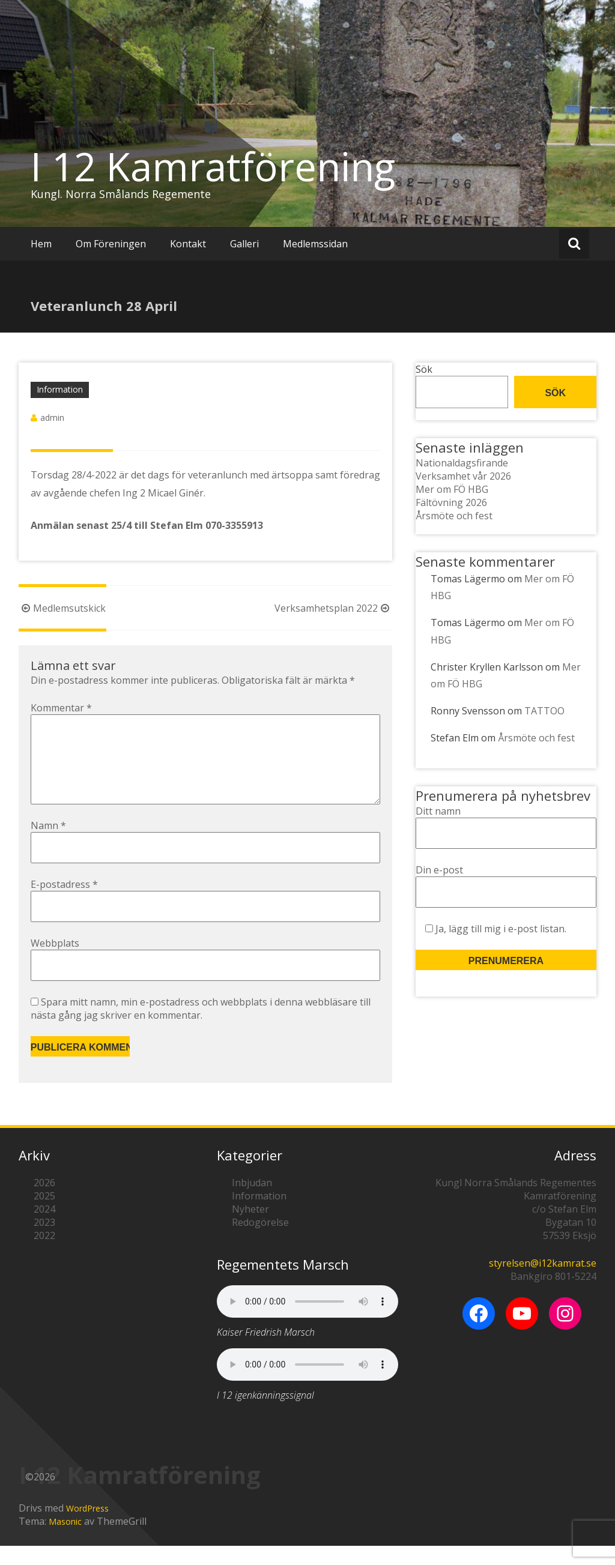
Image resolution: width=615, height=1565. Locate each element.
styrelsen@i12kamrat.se (542, 1282)
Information (60, 389)
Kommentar (61, 707)
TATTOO (544, 710)
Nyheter (250, 1228)
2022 (44, 1254)
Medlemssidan (315, 243)
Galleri (244, 243)
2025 (44, 1215)
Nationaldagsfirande (462, 462)
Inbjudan (252, 1201)
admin (52, 417)
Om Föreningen (111, 243)
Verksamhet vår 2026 (463, 476)
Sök (424, 369)
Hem (41, 243)
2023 (44, 1241)
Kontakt (188, 243)
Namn (48, 844)
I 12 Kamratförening (213, 166)
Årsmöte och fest (454, 515)
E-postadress (64, 903)
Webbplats (55, 962)
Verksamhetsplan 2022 (333, 608)
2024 (44, 1228)
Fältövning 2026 (451, 502)
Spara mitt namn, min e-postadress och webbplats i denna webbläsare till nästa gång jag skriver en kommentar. (201, 1028)
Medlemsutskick (62, 608)
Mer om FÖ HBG (452, 489)
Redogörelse (260, 1241)
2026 (44, 1201)
